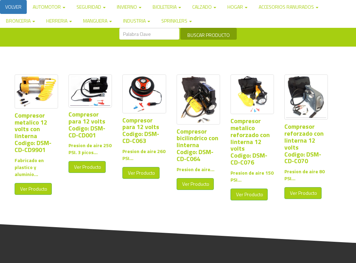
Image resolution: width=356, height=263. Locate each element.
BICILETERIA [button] (167, 6)
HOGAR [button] (237, 6)
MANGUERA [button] (97, 20)
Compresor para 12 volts (86, 118)
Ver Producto (33, 188)
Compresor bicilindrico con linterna (197, 138)
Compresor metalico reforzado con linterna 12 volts (250, 134)
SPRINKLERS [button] (176, 20)
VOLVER (13, 6)
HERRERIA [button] (59, 20)
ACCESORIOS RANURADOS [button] (288, 6)
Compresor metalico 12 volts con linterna (31, 126)
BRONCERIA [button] (20, 20)
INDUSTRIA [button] (136, 20)
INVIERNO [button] (129, 6)
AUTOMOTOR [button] (49, 6)
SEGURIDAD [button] (91, 6)
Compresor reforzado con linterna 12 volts (304, 137)
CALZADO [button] (204, 6)
